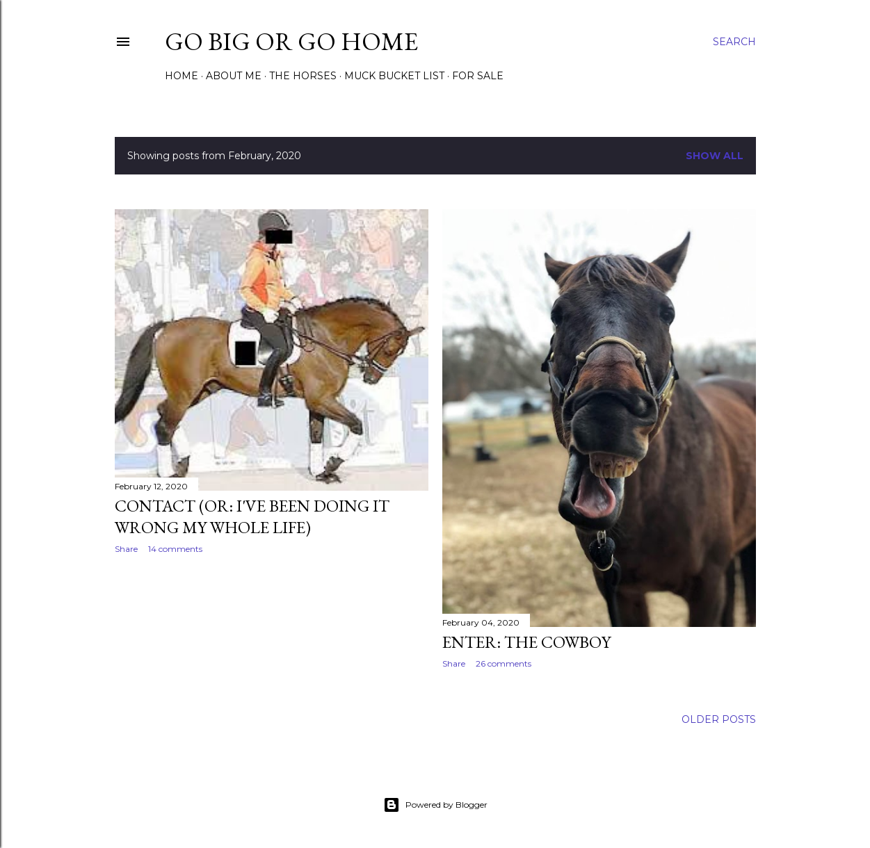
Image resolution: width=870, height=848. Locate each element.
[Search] (734, 41)
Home (181, 76)
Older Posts (719, 719)
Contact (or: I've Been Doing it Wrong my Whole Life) (252, 516)
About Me (233, 76)
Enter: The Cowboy (526, 642)
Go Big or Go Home (291, 41)
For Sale (478, 76)
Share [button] (126, 549)
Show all (714, 155)
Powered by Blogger (435, 805)
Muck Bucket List (394, 76)
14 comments (175, 549)
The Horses (303, 76)
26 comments (503, 663)
